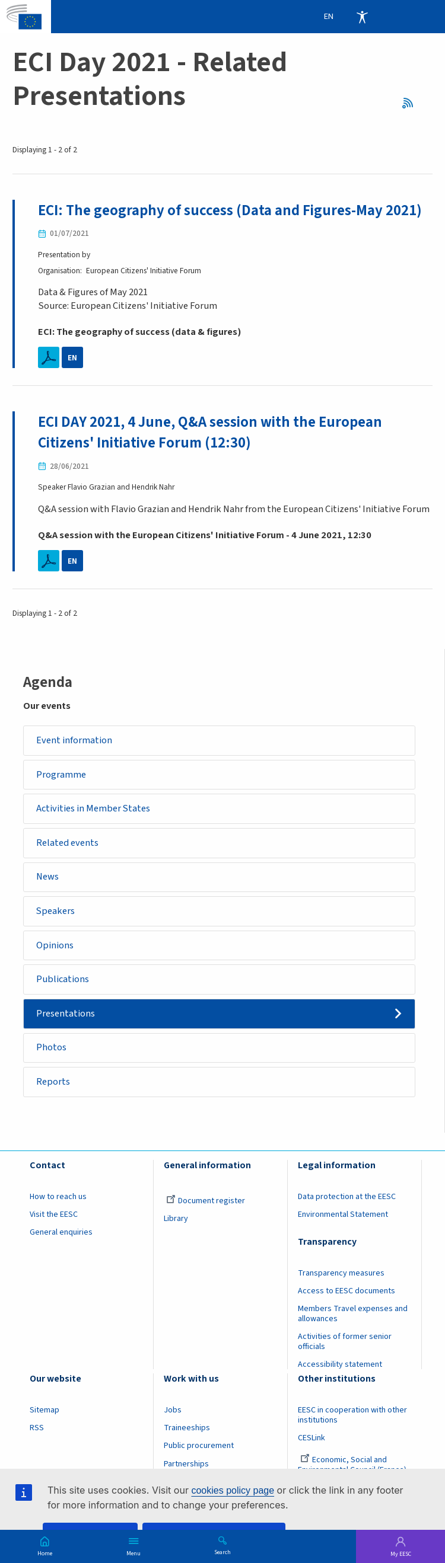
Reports (53, 1084)
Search (222, 1551)
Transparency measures (341, 1276)
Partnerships (186, 1466)
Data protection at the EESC (347, 1199)
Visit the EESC (54, 1217)
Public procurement (199, 1449)
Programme (61, 774)
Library (176, 1221)
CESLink (311, 1441)
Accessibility (362, 16)
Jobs (173, 1413)
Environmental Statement (343, 1217)
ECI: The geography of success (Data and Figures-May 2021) (230, 210)
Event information (74, 740)
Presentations (65, 1015)
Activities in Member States (93, 808)
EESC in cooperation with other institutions (352, 1418)
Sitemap (44, 1413)
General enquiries (61, 1235)
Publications (62, 981)
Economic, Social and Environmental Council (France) (353, 1468)
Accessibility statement (340, 1367)
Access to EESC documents (346, 1294)
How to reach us (58, 1199)
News (47, 877)
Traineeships (187, 1431)
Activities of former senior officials (345, 1345)
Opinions (55, 946)
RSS (411, 102)
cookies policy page (232, 1490)
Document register (205, 1203)
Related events (67, 843)
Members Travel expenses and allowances (353, 1317)
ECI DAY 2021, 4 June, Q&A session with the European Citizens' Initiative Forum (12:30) (210, 432)
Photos (51, 1050)
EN (72, 357)
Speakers (55, 912)
